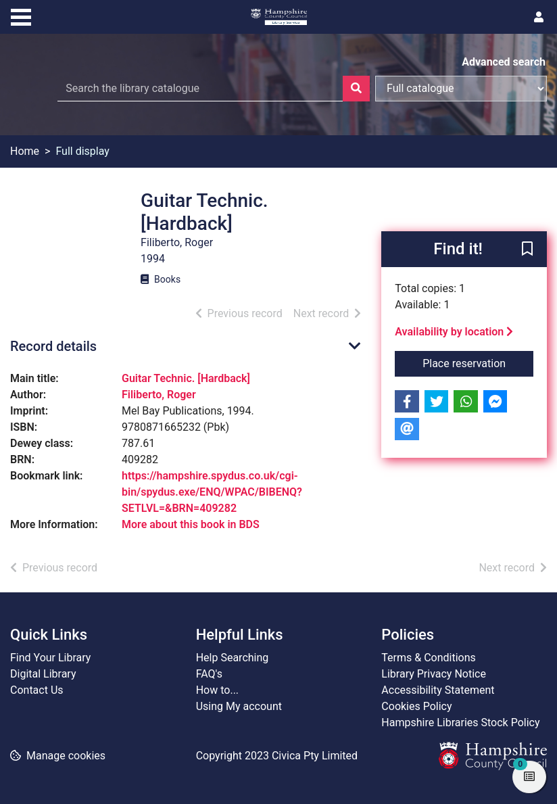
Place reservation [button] (477, 362)
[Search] (356, 88)
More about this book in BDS (191, 524)
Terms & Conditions (428, 657)
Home (24, 151)
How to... (217, 690)
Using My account (239, 706)
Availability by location (454, 331)
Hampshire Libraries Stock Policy (460, 722)
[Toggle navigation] (21, 15)
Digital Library (43, 673)
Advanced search (504, 61)
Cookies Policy (416, 706)
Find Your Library (50, 657)
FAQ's (209, 673)
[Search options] (461, 88)
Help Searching (232, 657)
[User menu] (539, 17)
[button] (527, 250)
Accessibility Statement (437, 690)
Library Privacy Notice (433, 673)
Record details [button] (53, 346)
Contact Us (37, 690)
